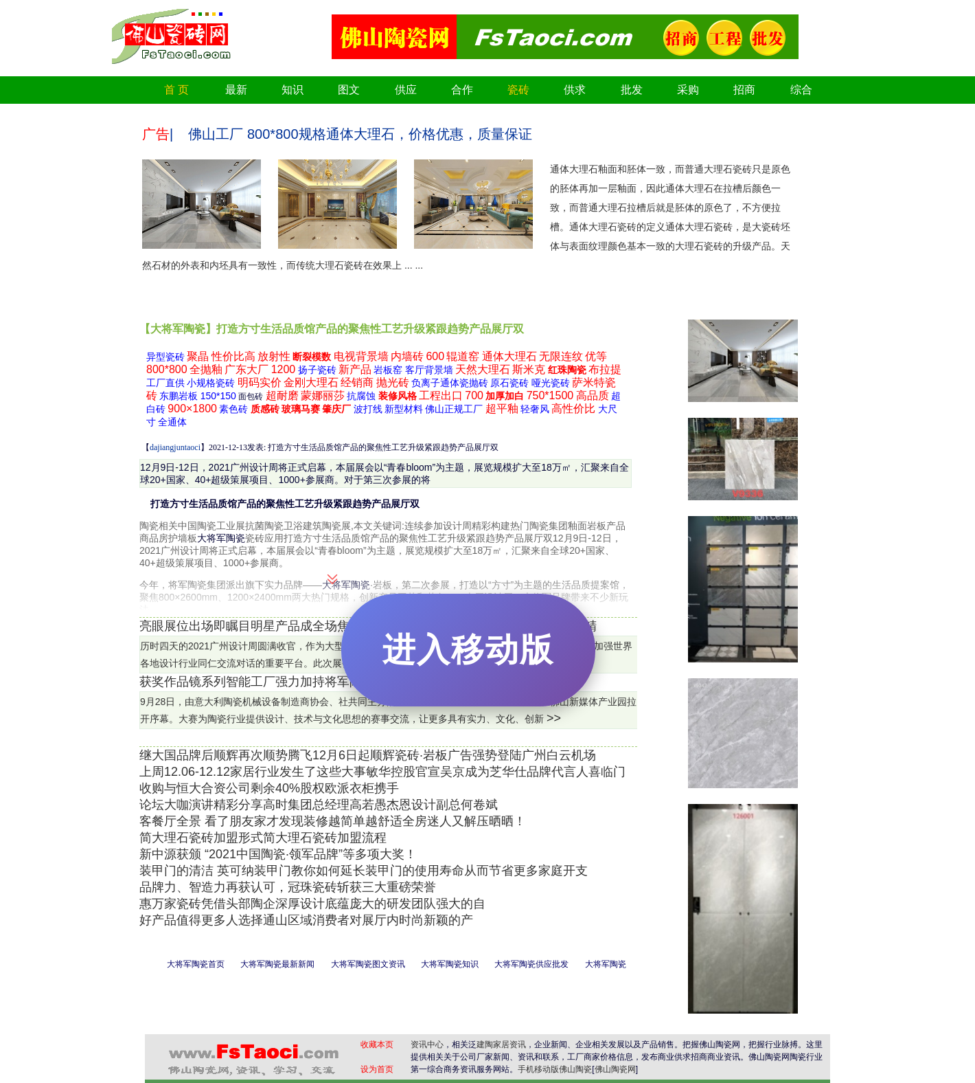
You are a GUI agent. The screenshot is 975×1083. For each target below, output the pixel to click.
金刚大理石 (311, 382)
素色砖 (233, 408)
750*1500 (550, 395)
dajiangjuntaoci (175, 447)
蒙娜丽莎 (323, 395)
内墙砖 (407, 356)
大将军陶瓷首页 (196, 964)
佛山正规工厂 (454, 408)
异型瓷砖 (165, 356)
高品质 (592, 395)
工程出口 (441, 395)
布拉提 (604, 369)
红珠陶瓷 (567, 369)
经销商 (357, 382)
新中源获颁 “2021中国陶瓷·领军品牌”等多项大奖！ (278, 854)
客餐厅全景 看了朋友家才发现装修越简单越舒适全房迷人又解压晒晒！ (332, 821)
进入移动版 (468, 649)
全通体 (172, 421)
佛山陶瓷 (575, 1069)
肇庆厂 (336, 408)
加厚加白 (504, 395)
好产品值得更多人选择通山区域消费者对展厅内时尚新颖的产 (306, 920)
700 (474, 395)
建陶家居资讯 (501, 1044)
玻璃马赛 (301, 408)
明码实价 (260, 382)
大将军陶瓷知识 (450, 964)
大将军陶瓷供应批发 (531, 964)
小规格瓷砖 (211, 382)
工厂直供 (165, 382)
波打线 (368, 408)
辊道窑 (462, 356)
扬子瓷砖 (317, 369)
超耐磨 (282, 395)
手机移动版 (538, 1069)
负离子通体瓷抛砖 (449, 382)
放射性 (273, 356)
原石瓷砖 (509, 382)
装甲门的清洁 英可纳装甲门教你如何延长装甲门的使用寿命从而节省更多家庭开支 (363, 871)
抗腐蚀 (361, 395)
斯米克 (528, 369)
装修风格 (397, 395)
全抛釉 (206, 369)
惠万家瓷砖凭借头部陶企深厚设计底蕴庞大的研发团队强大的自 (312, 904)
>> (554, 718)
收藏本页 (376, 1044)
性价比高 (233, 356)
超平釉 (501, 408)
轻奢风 (534, 408)
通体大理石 (509, 356)
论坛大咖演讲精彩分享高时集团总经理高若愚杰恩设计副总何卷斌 (318, 805)
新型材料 (404, 408)
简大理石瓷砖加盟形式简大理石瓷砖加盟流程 (263, 838)
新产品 (355, 369)
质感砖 (265, 408)
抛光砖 (392, 382)
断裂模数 (311, 356)
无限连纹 (561, 356)
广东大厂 (246, 369)
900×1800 (192, 408)
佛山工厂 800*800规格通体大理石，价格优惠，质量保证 (359, 134)
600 (435, 356)
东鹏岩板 (178, 395)
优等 (596, 356)
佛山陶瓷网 (615, 1069)
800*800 (166, 369)
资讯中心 (427, 1044)
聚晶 (198, 356)
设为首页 (376, 1069)
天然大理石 (482, 369)
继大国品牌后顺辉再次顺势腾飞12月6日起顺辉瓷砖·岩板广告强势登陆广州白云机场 (367, 755)
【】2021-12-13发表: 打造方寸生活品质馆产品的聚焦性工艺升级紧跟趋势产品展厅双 (318, 447)
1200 (283, 369)
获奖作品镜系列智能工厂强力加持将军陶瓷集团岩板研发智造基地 (318, 682)
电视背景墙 (361, 356)
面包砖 (250, 396)
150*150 (218, 395)
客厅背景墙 (429, 369)
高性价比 (573, 408)
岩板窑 (388, 369)
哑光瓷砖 (550, 382)
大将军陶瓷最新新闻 (277, 964)
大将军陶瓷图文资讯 (368, 964)
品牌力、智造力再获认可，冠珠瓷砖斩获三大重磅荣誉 (287, 887)
